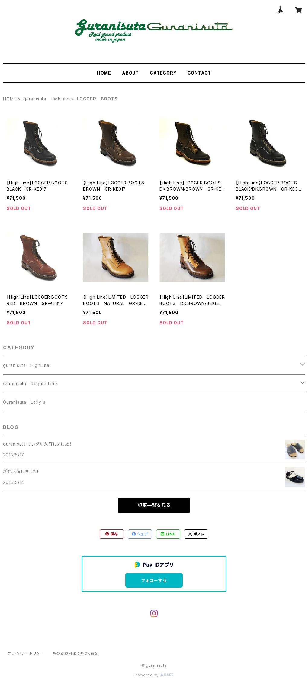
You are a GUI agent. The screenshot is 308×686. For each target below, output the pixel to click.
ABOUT (130, 72)
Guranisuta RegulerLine (30, 383)
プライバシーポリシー (25, 653)
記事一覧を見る (154, 505)
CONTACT (199, 72)
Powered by (154, 675)
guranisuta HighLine (46, 98)
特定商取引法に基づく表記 (75, 653)
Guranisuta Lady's (24, 402)
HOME (104, 72)
